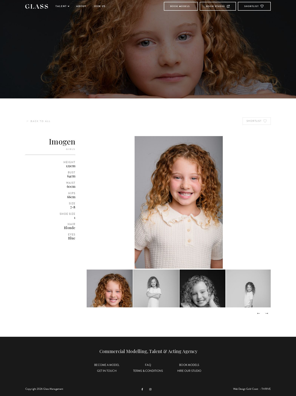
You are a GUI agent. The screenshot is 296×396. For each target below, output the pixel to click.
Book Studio (218, 6)
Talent (61, 6)
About (81, 6)
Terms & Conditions (148, 371)
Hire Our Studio (189, 371)
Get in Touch (106, 371)
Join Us (100, 6)
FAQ (148, 365)
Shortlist (254, 6)
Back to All (38, 121)
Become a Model (106, 365)
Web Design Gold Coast (245, 389)
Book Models (180, 6)
